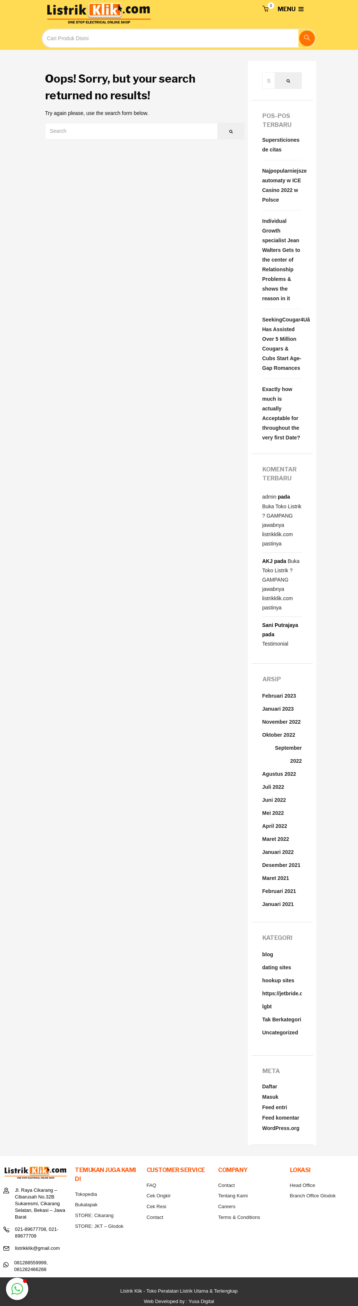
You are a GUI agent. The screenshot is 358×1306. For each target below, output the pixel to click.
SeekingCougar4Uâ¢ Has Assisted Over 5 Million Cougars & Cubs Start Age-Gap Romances (282, 344)
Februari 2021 (279, 891)
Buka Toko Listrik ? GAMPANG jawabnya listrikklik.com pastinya (282, 525)
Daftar (269, 1086)
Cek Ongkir (159, 1195)
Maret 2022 (275, 839)
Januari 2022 (278, 852)
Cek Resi (156, 1206)
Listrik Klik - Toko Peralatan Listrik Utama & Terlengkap (178, 1291)
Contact (155, 1217)
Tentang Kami (233, 1195)
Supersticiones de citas (281, 145)
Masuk (270, 1097)
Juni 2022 (274, 800)
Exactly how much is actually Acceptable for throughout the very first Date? (281, 413)
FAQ (151, 1185)
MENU (291, 9)
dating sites (276, 967)
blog (268, 954)
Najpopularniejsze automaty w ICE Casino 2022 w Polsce (282, 185)
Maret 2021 (275, 878)
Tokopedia (86, 1194)
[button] (265, 9)
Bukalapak (86, 1204)
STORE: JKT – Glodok (99, 1226)
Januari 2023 (278, 709)
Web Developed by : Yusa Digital (179, 1301)
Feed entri (274, 1107)
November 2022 (281, 722)
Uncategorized (280, 1032)
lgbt (267, 1006)
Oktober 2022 (278, 735)
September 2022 (288, 754)
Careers (226, 1206)
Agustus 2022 (279, 774)
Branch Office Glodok (313, 1195)
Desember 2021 (281, 865)
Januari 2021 (278, 904)
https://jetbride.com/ (287, 993)
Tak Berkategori (281, 1019)
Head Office (302, 1185)
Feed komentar (281, 1118)
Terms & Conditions (239, 1217)
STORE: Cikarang (94, 1215)
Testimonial (275, 644)
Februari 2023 (279, 696)
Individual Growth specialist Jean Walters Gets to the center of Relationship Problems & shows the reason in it (281, 259)
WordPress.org (281, 1128)
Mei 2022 (273, 813)
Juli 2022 (273, 787)
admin (269, 497)
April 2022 (274, 826)
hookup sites (278, 980)
